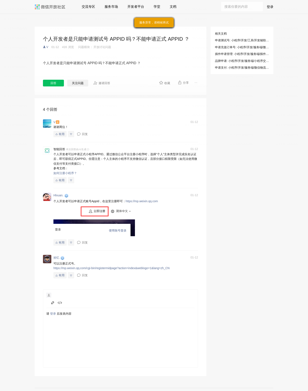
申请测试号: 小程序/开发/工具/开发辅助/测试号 (242, 40)
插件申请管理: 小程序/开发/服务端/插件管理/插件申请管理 (242, 54)
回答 (53, 83)
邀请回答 (101, 83)
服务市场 (111, 6)
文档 (173, 6)
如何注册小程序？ (65, 173)
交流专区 (88, 6)
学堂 (157, 6)
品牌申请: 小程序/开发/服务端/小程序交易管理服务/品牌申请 (242, 61)
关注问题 (78, 83)
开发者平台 (135, 6)
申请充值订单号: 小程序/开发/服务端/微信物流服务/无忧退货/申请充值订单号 (242, 47)
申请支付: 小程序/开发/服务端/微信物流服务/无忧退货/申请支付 (242, 67)
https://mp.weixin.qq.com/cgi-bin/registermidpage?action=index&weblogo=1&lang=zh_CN (111, 268)
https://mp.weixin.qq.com (142, 201)
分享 (183, 82)
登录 (270, 7)
